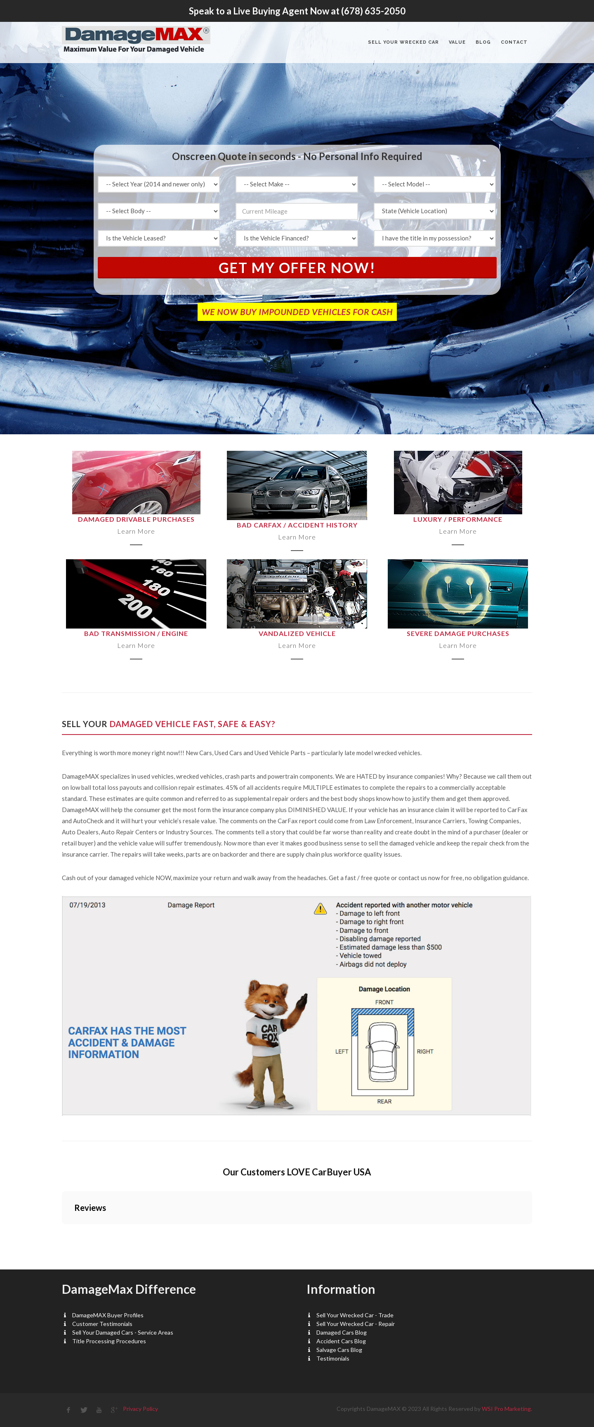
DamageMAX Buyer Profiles (108, 1315)
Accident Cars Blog (341, 1341)
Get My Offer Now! (297, 267)
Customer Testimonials (102, 1323)
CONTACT (514, 42)
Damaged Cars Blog (341, 1332)
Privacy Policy (140, 1408)
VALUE (457, 42)
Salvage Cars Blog (339, 1349)
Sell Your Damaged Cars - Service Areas (122, 1332)
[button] (61, 1232)
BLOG (483, 42)
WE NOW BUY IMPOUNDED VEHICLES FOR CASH (297, 312)
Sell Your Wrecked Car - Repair (355, 1323)
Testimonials (332, 1358)
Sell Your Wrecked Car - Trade (355, 1315)
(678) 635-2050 (373, 10)
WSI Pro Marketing (506, 1408)
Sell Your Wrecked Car (403, 42)
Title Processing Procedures (109, 1341)
